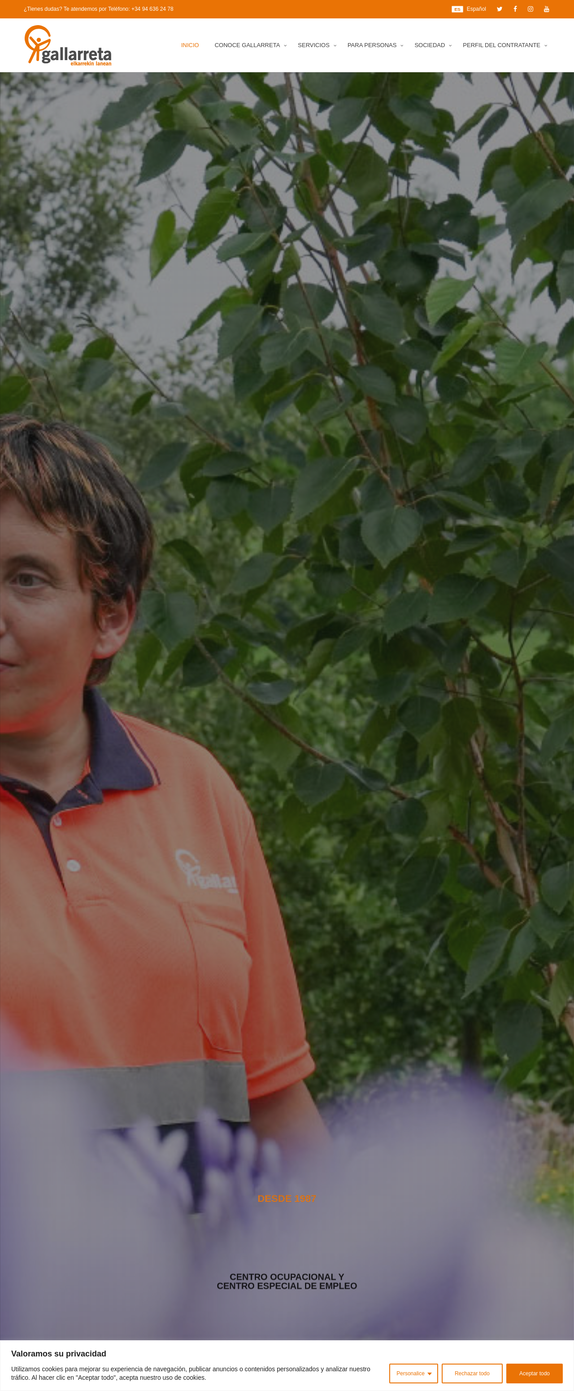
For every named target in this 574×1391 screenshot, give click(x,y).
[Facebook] (515, 9)
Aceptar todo (534, 1373)
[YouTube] (547, 9)
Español (469, 9)
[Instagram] (530, 9)
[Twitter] (499, 9)
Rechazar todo (472, 1373)
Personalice (410, 1373)
